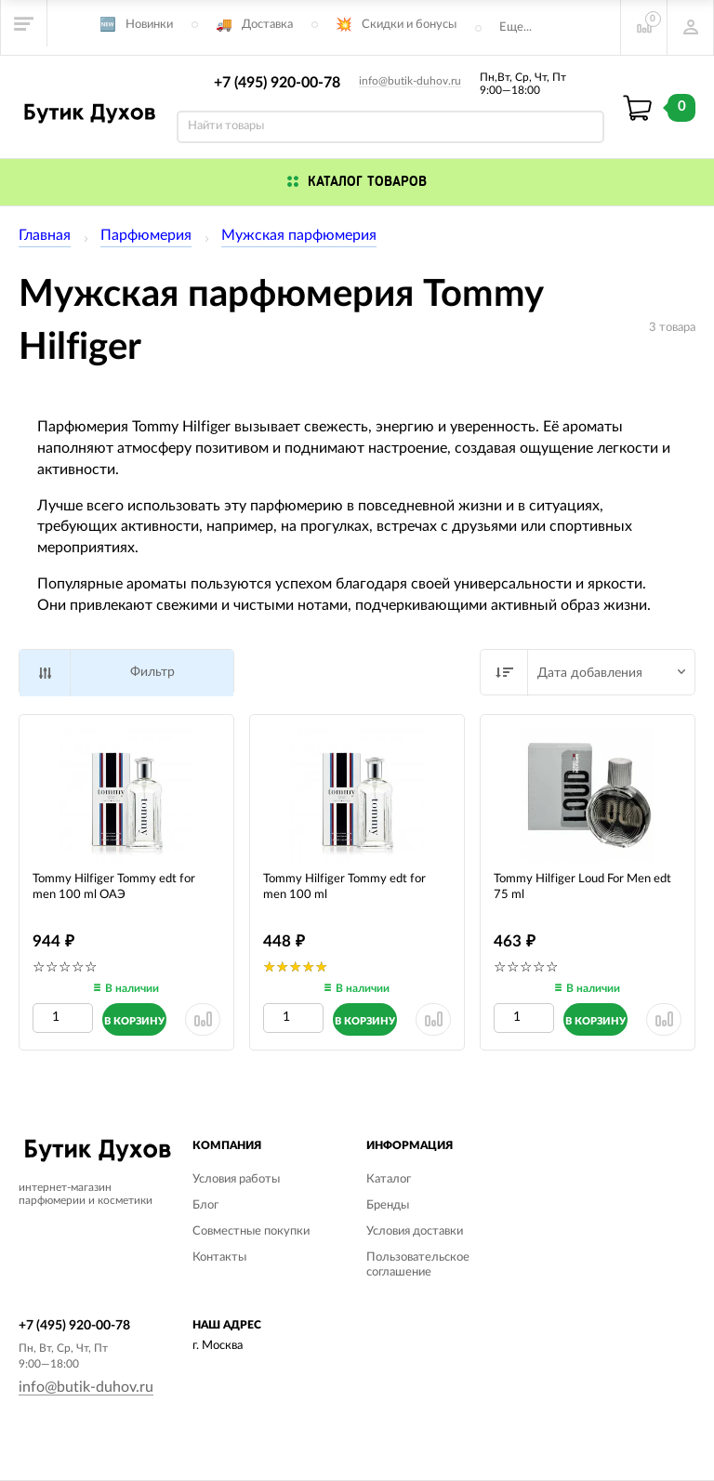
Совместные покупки (251, 1231)
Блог (205, 1205)
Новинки (149, 25)
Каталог (388, 1179)
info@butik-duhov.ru (410, 80)
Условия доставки (414, 1231)
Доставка (267, 25)
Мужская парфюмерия (299, 235)
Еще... (515, 27)
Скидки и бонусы (409, 25)
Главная (45, 235)
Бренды (387, 1205)
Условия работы (236, 1179)
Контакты (219, 1257)
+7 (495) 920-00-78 (277, 82)
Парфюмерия (146, 235)
